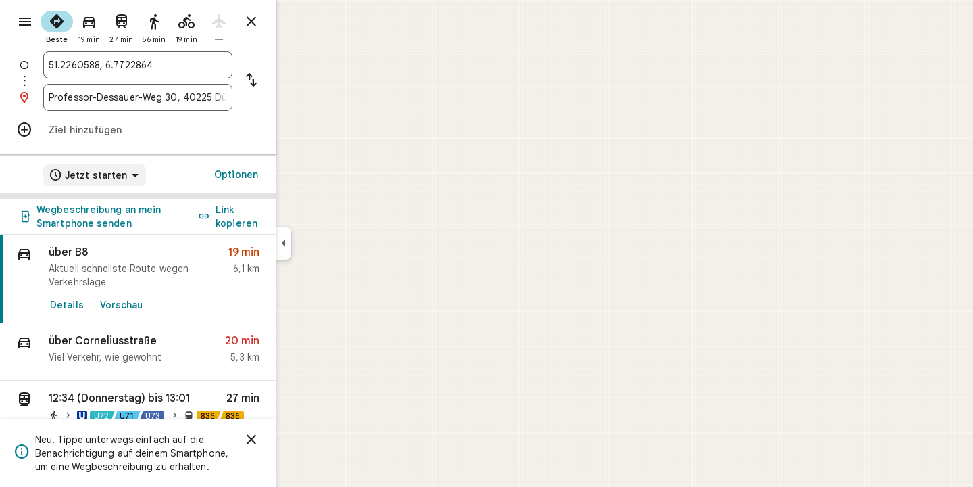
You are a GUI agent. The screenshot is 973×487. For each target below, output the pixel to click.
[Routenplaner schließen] (300, 21)
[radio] (105, 25)
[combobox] (186, 64)
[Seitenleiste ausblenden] (332, 243)
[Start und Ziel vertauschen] (300, 81)
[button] (186, 352)
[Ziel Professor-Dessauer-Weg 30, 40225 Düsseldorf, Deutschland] (186, 97)
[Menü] (24, 23)
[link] (186, 279)
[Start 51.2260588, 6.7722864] (186, 65)
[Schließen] (300, 440)
